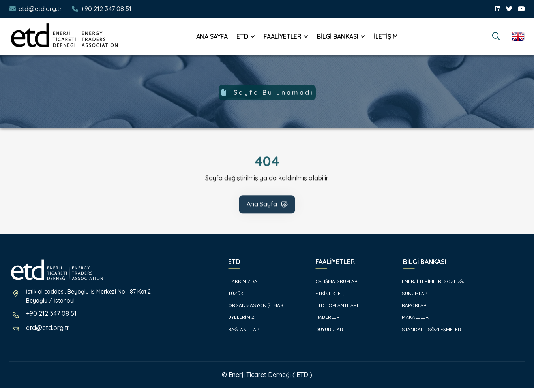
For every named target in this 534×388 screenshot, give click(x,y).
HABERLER (323, 317)
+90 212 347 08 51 (106, 9)
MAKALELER (412, 317)
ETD (242, 36)
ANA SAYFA (212, 36)
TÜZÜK (232, 293)
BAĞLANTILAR (239, 329)
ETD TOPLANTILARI (332, 305)
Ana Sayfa (268, 205)
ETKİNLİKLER (325, 293)
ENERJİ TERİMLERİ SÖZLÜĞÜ (430, 281)
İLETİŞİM (386, 36)
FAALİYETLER (283, 36)
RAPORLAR (411, 305)
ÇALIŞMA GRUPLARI (333, 281)
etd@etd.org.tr (40, 9)
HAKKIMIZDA (238, 281)
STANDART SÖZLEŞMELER (428, 329)
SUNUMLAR (411, 293)
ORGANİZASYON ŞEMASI (252, 305)
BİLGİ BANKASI (337, 36)
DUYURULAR (325, 329)
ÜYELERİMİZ (237, 317)
